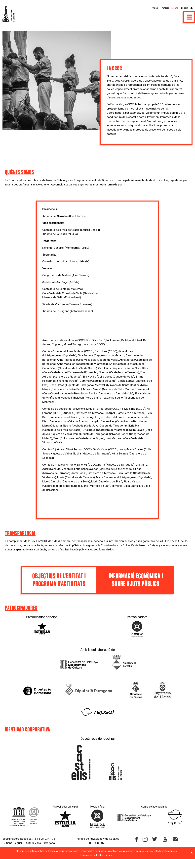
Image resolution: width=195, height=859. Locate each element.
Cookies (114, 838)
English (184, 8)
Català (155, 8)
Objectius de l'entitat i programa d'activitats (59, 580)
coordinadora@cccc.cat (17, 838)
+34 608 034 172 (44, 838)
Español (175, 8)
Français (165, 8)
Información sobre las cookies (96, 855)
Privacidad (96, 838)
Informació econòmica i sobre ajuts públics (136, 580)
